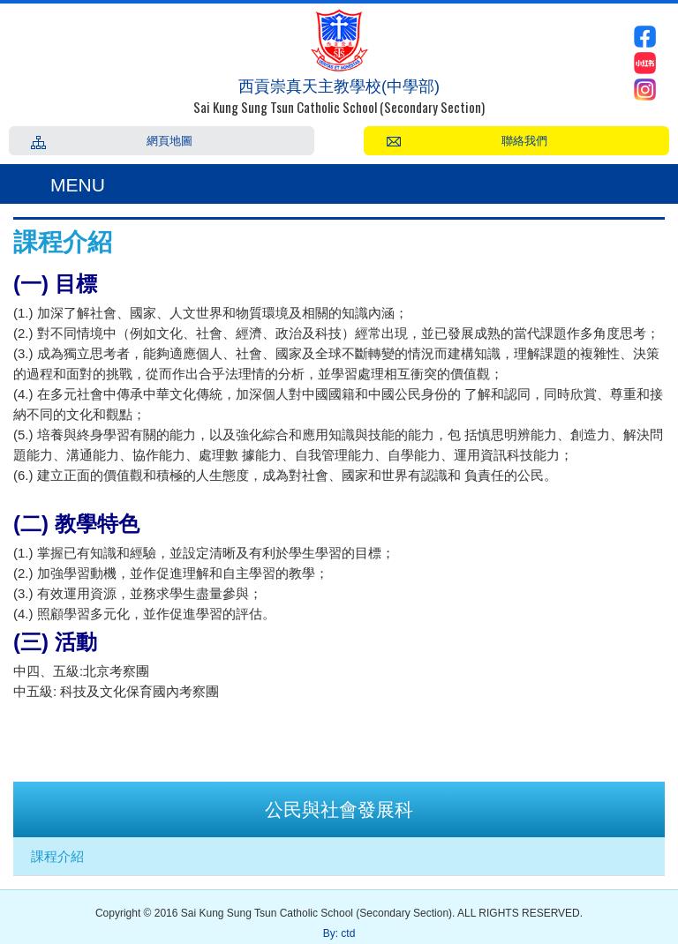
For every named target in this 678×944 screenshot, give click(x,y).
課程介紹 (57, 856)
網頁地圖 (169, 139)
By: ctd (339, 933)
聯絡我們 (524, 139)
